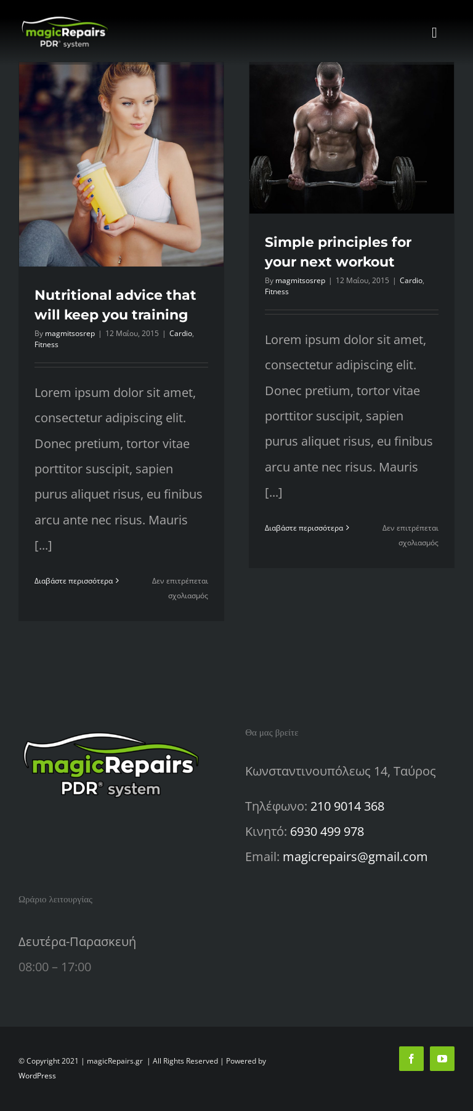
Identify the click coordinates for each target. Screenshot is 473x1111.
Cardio (180, 333)
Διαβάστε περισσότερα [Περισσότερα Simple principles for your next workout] (304, 528)
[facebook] (411, 1058)
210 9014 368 (347, 806)
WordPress (37, 1075)
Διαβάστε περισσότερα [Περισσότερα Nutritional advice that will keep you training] (73, 581)
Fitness (46, 344)
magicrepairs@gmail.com (355, 856)
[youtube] (442, 1058)
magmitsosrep (70, 333)
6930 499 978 (327, 831)
